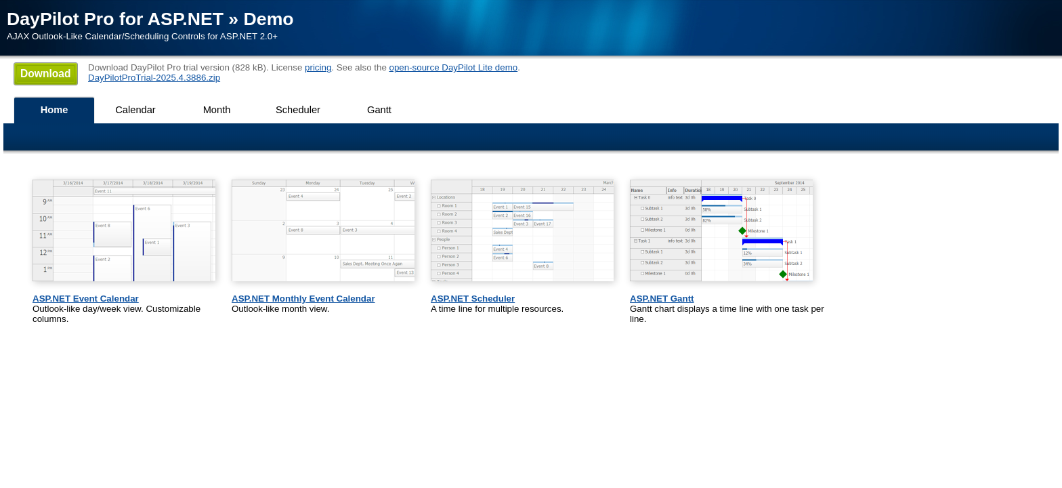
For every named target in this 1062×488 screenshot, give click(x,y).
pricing (318, 67)
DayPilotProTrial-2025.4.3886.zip (154, 78)
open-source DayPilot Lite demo (453, 67)
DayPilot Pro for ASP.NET (115, 19)
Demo (269, 19)
